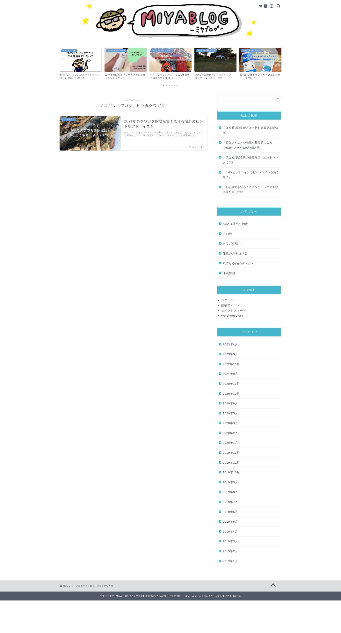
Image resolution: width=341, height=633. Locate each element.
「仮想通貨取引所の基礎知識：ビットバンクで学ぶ (250, 160)
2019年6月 (230, 511)
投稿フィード (230, 305)
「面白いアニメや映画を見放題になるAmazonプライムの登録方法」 (247, 145)
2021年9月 (230, 373)
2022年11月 (231, 364)
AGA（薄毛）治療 (235, 223)
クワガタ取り (232, 243)
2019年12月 (231, 452)
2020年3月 (230, 423)
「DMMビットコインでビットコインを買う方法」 (251, 175)
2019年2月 (230, 551)
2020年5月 (230, 413)
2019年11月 (231, 462)
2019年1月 (230, 561)
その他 (227, 233)
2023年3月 (230, 354)
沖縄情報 (229, 273)
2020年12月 (231, 383)
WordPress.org (232, 315)
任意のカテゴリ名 (235, 253)
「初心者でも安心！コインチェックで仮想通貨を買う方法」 (250, 190)
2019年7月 (230, 502)
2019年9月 (230, 482)
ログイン (227, 300)
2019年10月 (231, 472)
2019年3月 (230, 541)
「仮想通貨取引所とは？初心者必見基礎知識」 (250, 130)
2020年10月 (231, 393)
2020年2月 (230, 433)
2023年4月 (230, 344)
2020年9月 (230, 403)
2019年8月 (230, 492)
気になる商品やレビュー (240, 263)
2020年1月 (230, 442)
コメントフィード (233, 310)
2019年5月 (230, 521)
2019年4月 (230, 531)
